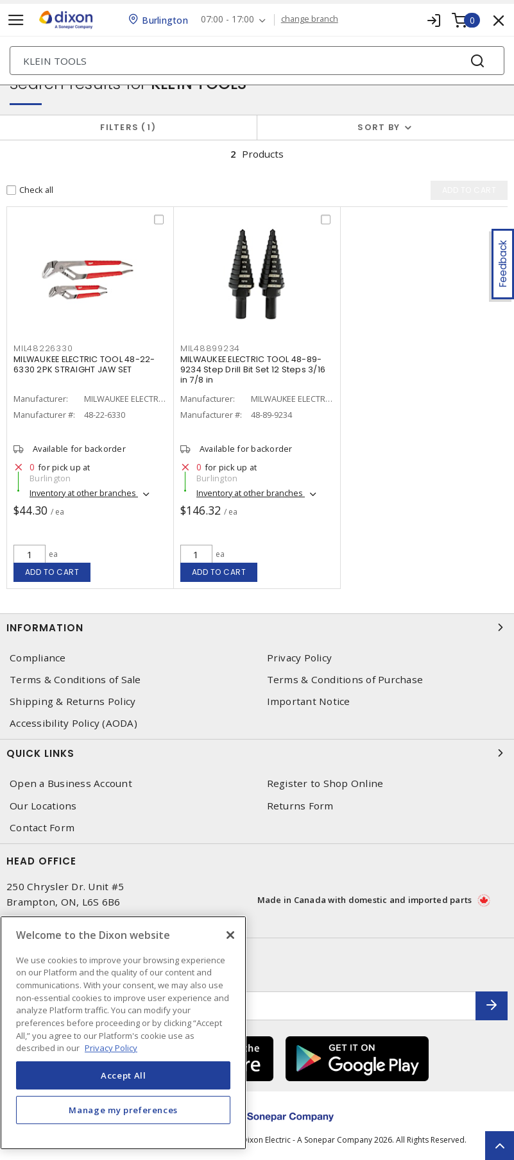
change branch (309, 19)
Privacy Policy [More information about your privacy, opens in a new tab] (111, 1048)
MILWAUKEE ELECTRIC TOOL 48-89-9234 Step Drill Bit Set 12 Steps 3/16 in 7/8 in (252, 369)
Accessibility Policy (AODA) (73, 723)
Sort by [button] (378, 127)
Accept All (123, 1075)
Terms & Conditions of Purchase (345, 680)
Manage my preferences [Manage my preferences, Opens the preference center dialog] (123, 1110)
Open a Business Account (71, 783)
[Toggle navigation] (16, 20)
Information (257, 627)
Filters (128, 127)
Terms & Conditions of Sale (75, 680)
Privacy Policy (299, 658)
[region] (123, 1033)
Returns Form (300, 806)
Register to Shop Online (325, 783)
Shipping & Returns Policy (72, 701)
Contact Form (42, 828)
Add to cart (52, 572)
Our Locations (43, 806)
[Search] (257, 60)
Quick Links (257, 753)
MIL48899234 (210, 348)
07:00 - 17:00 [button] (227, 19)
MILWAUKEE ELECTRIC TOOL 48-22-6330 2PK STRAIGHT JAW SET (84, 364)
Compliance (38, 658)
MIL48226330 (43, 348)
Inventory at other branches (84, 493)
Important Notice (308, 701)
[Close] (230, 935)
